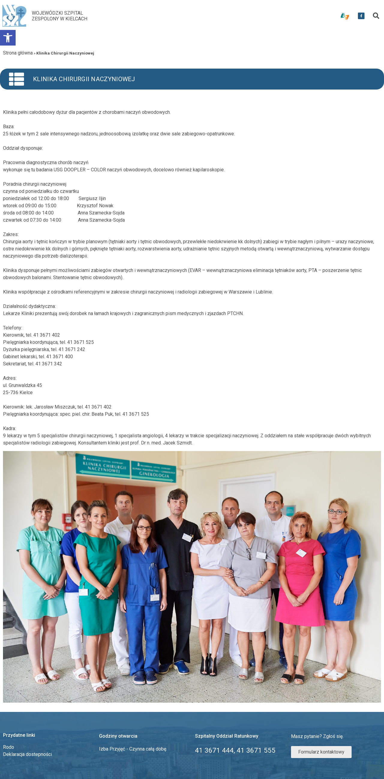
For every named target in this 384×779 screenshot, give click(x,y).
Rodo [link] (8, 747)
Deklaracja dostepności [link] (27, 754)
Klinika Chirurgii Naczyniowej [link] (84, 79)
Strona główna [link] (18, 53)
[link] (8, 38)
